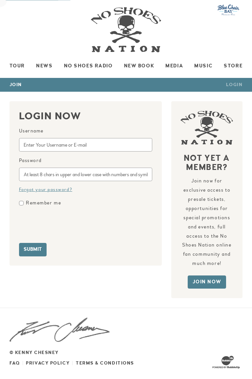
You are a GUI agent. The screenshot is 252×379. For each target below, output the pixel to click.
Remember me (43, 203)
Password (30, 160)
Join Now (207, 281)
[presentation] (69, 225)
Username (31, 131)
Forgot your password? (46, 189)
